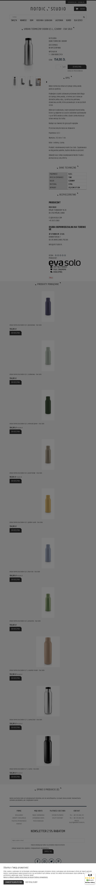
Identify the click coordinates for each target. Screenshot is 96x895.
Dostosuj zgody (31, 882)
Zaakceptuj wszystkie (13, 882)
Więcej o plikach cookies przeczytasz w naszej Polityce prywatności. (26, 877)
